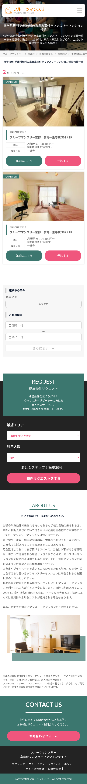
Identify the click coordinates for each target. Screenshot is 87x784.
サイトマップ (37, 763)
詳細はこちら (24, 161)
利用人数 (13, 446)
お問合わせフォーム (43, 736)
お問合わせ (54, 768)
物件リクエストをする (43, 478)
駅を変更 (43, 304)
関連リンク (19, 763)
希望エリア (15, 424)
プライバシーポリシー (61, 763)
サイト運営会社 (35, 768)
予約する (63, 161)
